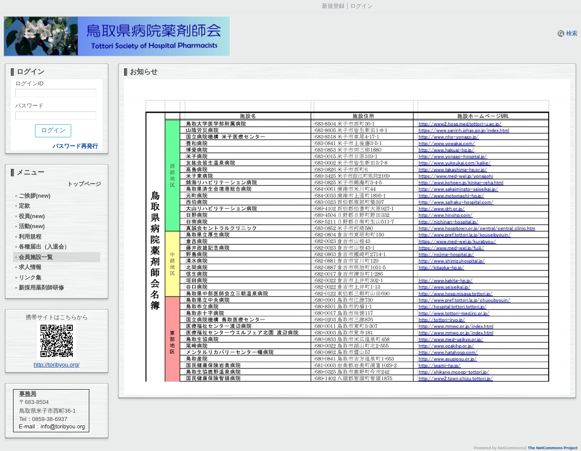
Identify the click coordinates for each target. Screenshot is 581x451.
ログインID (29, 83)
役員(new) (29, 216)
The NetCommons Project (553, 448)
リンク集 (27, 277)
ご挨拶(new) (32, 195)
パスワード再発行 (75, 146)
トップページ (84, 184)
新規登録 (333, 6)
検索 (567, 33)
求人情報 (27, 267)
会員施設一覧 (33, 257)
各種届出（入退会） (42, 246)
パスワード (29, 105)
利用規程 (27, 236)
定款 (22, 205)
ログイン (361, 6)
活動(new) (29, 226)
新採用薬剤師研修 (39, 287)
